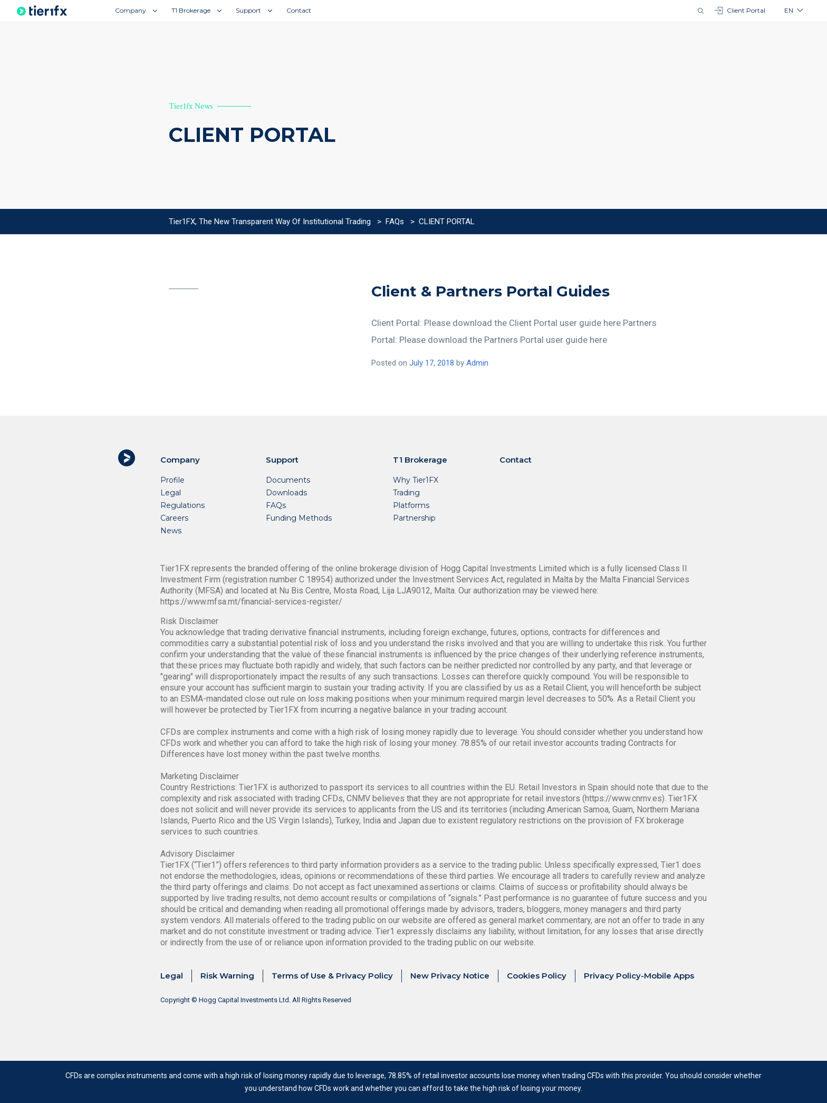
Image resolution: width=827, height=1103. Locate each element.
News (170, 530)
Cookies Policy (536, 976)
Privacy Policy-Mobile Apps (639, 976)
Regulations (182, 505)
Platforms (411, 505)
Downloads (286, 492)
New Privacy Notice (449, 976)
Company (130, 10)
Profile (172, 480)
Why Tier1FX (415, 480)
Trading (406, 492)
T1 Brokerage (190, 10)
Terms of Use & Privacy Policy (332, 976)
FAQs (276, 505)
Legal (170, 492)
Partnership (414, 518)
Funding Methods (299, 518)
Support (248, 10)
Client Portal (739, 10)
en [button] (788, 10)
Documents (288, 480)
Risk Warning (227, 976)
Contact (298, 10)
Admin (477, 363)
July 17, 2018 (431, 363)
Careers (174, 518)
